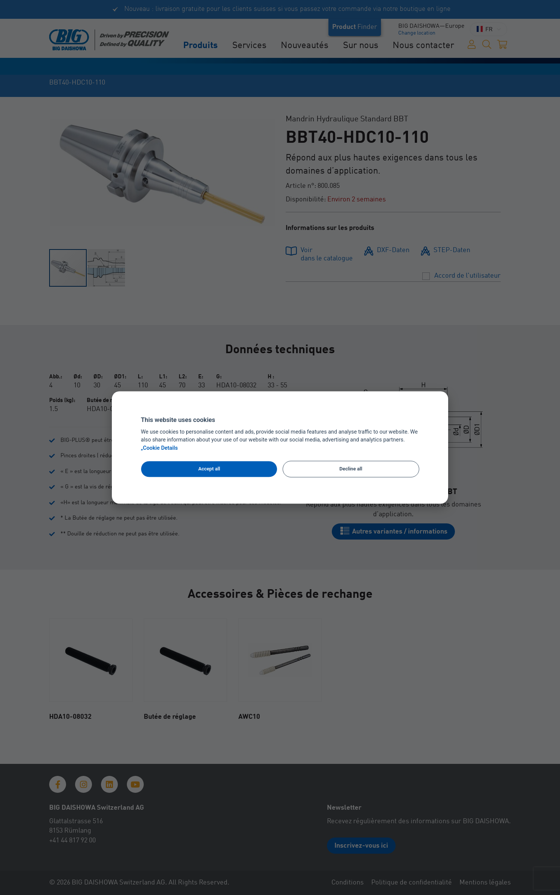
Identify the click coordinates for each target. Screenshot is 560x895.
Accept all (209, 469)
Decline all (350, 469)
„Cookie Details (159, 448)
